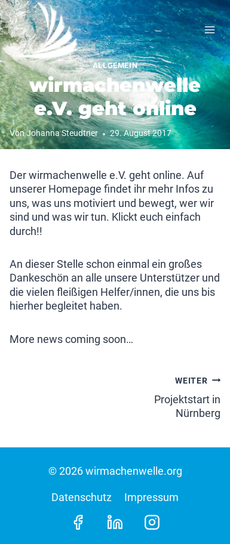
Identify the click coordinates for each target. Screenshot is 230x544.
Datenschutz (81, 497)
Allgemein (115, 65)
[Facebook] (78, 522)
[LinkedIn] (115, 522)
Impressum (151, 497)
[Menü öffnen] (209, 29)
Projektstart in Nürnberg (173, 396)
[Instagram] (152, 522)
